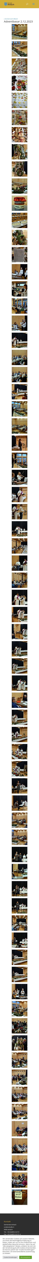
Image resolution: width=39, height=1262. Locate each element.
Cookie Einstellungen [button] (10, 1257)
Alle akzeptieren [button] (25, 1257)
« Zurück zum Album (11, 19)
